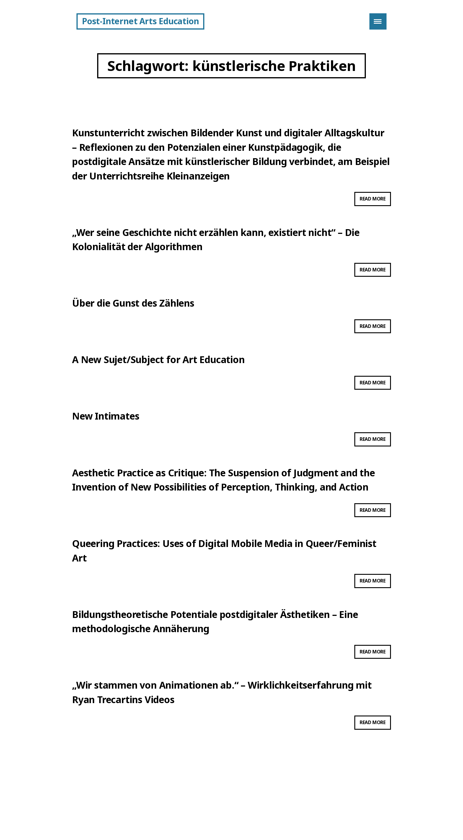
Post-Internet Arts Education (140, 21)
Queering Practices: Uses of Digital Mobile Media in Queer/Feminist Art (224, 578)
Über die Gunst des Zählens (133, 317)
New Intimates (105, 435)
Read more (375, 208)
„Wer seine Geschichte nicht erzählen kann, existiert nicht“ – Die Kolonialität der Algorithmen (216, 249)
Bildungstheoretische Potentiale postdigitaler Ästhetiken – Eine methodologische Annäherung (215, 653)
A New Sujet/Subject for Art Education (158, 376)
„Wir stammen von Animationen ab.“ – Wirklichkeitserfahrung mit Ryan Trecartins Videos (222, 728)
